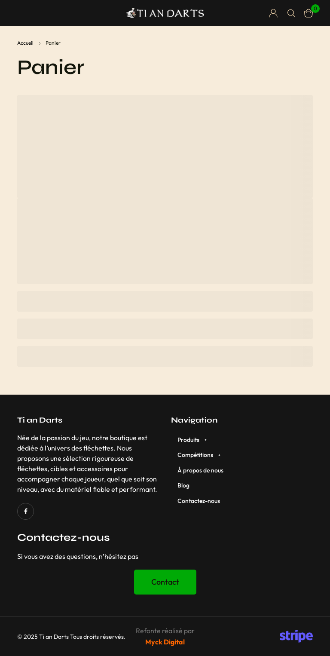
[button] (165, 582)
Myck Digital (165, 642)
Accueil (25, 43)
